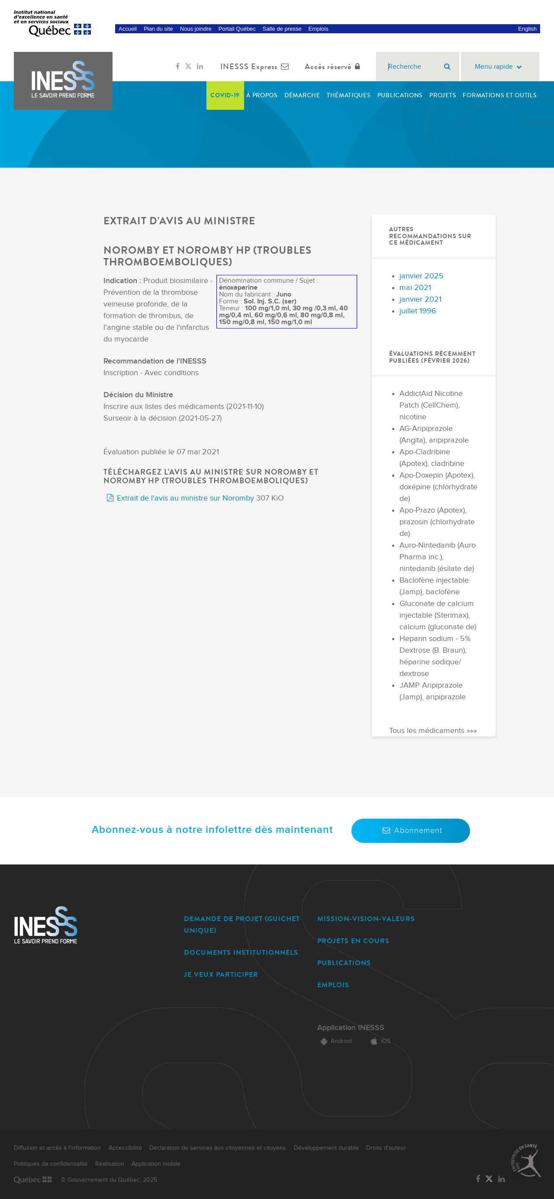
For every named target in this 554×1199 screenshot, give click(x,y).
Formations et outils (500, 95)
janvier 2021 (420, 299)
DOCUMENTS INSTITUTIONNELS (241, 952)
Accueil (128, 29)
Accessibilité (125, 1148)
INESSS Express (256, 66)
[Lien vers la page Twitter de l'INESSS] (188, 66)
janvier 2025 (421, 276)
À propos (262, 95)
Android (334, 1041)
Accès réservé (334, 66)
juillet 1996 (417, 311)
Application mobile (156, 1164)
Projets (442, 95)
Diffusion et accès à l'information (57, 1148)
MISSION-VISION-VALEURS (366, 919)
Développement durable (326, 1148)
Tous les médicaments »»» (433, 730)
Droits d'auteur (386, 1148)
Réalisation (109, 1164)
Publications (400, 95)
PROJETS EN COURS (353, 941)
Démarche (302, 95)
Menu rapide (500, 67)
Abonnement (410, 830)
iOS (378, 1041)
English (527, 29)
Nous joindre (196, 29)
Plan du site (158, 29)
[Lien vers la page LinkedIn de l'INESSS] (199, 66)
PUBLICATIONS (344, 963)
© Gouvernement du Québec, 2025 (109, 1180)
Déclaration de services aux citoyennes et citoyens (217, 1148)
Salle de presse (282, 29)
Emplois (318, 29)
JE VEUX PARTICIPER (221, 974)
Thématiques (349, 95)
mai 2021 (415, 287)
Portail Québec (237, 29)
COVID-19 (225, 95)
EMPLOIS (333, 985)
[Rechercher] (447, 66)
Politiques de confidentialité (50, 1164)
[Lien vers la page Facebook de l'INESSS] (177, 66)
